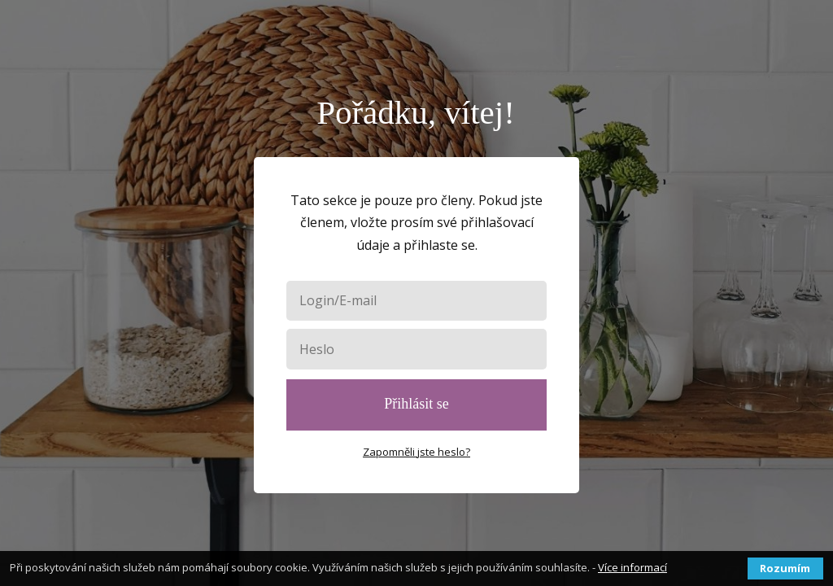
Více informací (632, 567)
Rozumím (785, 568)
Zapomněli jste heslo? (416, 451)
